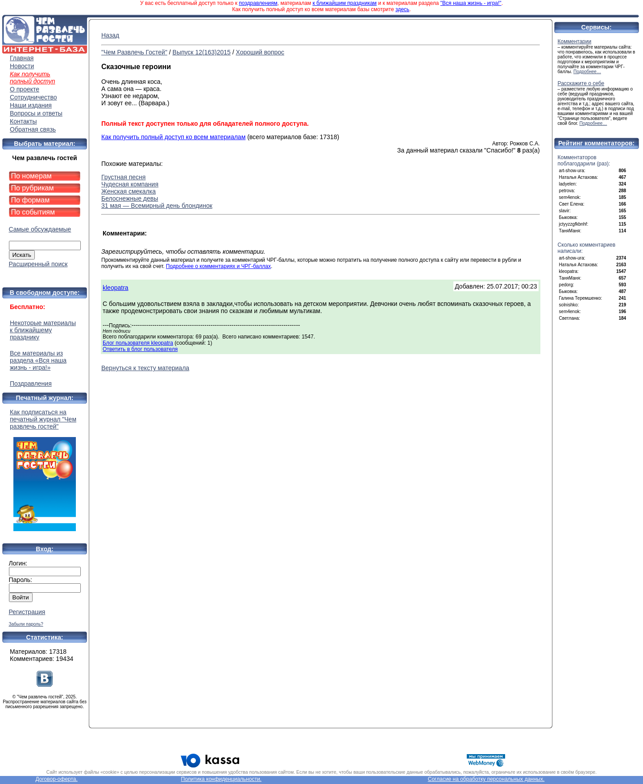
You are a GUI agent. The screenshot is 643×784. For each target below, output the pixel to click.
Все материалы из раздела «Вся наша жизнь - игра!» (38, 360)
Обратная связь (33, 129)
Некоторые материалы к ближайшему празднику (43, 330)
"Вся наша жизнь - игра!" (471, 3)
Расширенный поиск (38, 264)
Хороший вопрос (260, 52)
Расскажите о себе (581, 83)
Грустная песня (123, 177)
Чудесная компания (129, 184)
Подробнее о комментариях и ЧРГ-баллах (218, 266)
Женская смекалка (128, 191)
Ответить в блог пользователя (140, 349)
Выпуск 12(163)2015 (202, 52)
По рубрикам (32, 188)
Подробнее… (587, 71)
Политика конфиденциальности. (221, 779)
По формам (30, 200)
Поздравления (31, 383)
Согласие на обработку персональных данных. (486, 779)
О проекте (24, 89)
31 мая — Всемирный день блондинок (156, 205)
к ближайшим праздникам (344, 3)
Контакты (23, 121)
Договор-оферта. (57, 779)
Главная (21, 58)
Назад (110, 35)
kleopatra (116, 287)
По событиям (33, 212)
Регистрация (27, 611)
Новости (22, 66)
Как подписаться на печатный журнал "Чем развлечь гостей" (44, 470)
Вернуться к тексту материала (145, 367)
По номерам (31, 176)
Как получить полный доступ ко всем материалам (173, 136)
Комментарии (575, 41)
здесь (402, 9)
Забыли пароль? (26, 624)
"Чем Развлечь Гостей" (134, 52)
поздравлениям (258, 3)
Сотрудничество (33, 97)
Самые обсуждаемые (40, 229)
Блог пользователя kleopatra (138, 343)
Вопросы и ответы (36, 113)
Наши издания (31, 105)
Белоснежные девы (129, 198)
